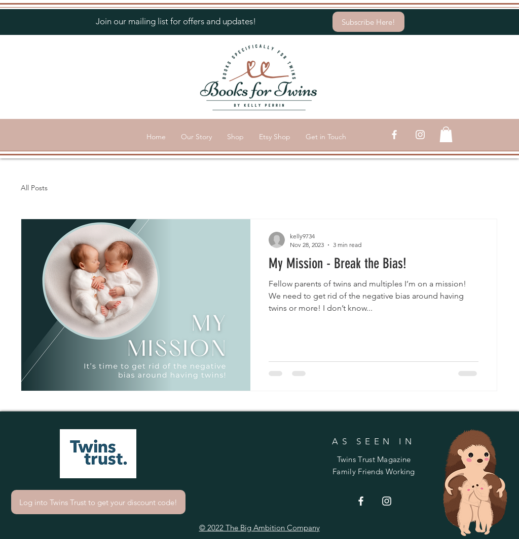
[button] (446, 134)
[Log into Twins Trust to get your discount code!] (98, 502)
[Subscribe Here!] (368, 22)
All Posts (34, 187)
